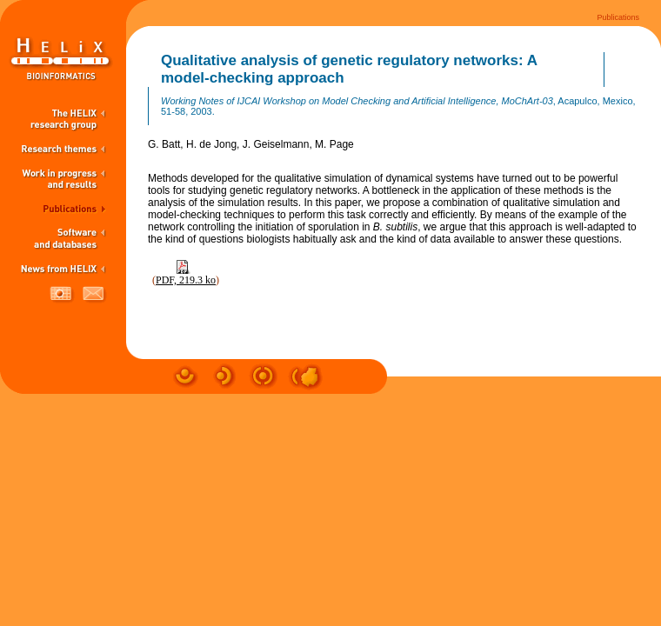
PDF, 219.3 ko (186, 280)
